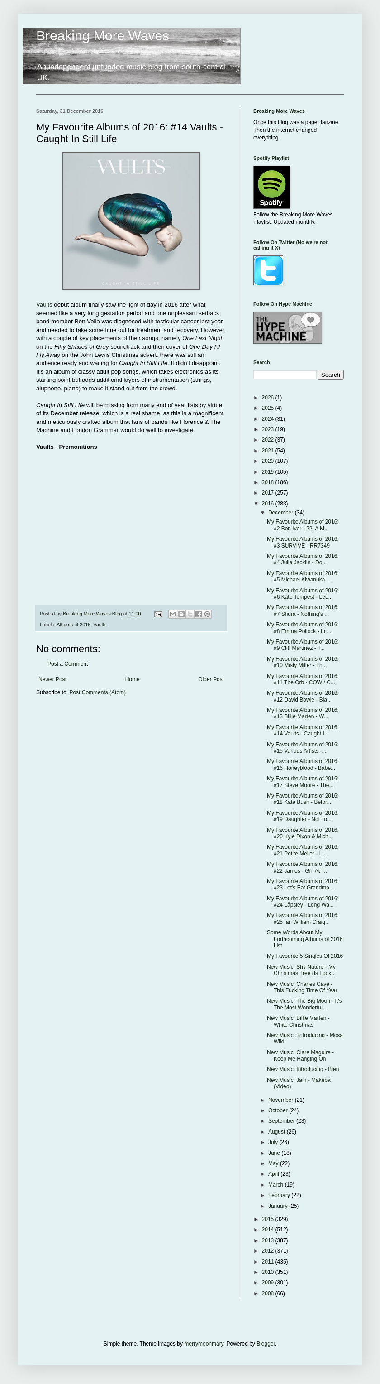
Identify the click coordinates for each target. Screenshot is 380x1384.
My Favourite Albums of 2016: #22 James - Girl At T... (303, 867)
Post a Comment (68, 664)
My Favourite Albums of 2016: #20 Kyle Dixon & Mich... (303, 833)
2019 (269, 472)
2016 (269, 503)
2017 (269, 493)
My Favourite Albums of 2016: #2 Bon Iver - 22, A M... (303, 525)
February (279, 1195)
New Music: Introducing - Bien (303, 1069)
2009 (269, 1282)
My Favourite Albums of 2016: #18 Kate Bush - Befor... (303, 799)
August (277, 1132)
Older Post (211, 679)
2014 (269, 1229)
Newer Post (52, 679)
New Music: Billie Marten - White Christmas (298, 1021)
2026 (269, 397)
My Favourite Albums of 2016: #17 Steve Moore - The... (303, 781)
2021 (269, 450)
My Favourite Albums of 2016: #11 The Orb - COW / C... (303, 679)
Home (132, 679)
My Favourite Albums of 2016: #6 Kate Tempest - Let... (303, 593)
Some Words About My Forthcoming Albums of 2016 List (305, 939)
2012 (269, 1251)
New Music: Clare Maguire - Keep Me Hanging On (300, 1055)
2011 (269, 1262)
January (278, 1206)
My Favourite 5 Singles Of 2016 (305, 956)
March (276, 1185)
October (278, 1110)
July (274, 1142)
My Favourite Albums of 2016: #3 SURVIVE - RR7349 (303, 542)
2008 (269, 1293)
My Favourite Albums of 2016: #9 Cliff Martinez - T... (303, 645)
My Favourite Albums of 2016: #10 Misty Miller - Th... (303, 662)
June (274, 1153)
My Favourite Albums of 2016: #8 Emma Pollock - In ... (303, 627)
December (281, 512)
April (274, 1174)
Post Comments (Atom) (97, 692)
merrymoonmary (203, 1344)
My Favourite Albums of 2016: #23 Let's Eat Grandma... (303, 884)
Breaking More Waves (102, 35)
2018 (269, 482)
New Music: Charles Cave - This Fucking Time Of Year (302, 987)
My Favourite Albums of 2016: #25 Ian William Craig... (303, 918)
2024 (269, 419)
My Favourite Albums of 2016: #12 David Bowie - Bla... (303, 696)
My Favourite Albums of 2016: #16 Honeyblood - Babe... (303, 764)
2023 (269, 429)
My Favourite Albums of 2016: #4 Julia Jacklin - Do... (303, 559)
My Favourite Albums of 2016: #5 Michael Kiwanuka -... (303, 576)
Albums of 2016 (73, 624)
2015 (269, 1219)
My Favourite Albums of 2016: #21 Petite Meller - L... (303, 850)
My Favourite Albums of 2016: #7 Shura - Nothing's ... (303, 610)
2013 (269, 1240)
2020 (269, 461)
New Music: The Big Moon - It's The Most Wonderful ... (304, 1004)
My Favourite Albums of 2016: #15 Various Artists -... (303, 747)
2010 (269, 1272)
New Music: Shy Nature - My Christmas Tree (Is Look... (301, 970)
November (281, 1100)
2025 (269, 408)
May (274, 1163)
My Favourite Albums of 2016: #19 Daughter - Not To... (303, 816)
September (282, 1121)
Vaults (44, 304)
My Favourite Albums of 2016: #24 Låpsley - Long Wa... (303, 901)
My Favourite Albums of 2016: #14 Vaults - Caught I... (303, 730)
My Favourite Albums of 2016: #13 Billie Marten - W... (303, 713)
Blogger (265, 1344)
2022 (269, 440)
